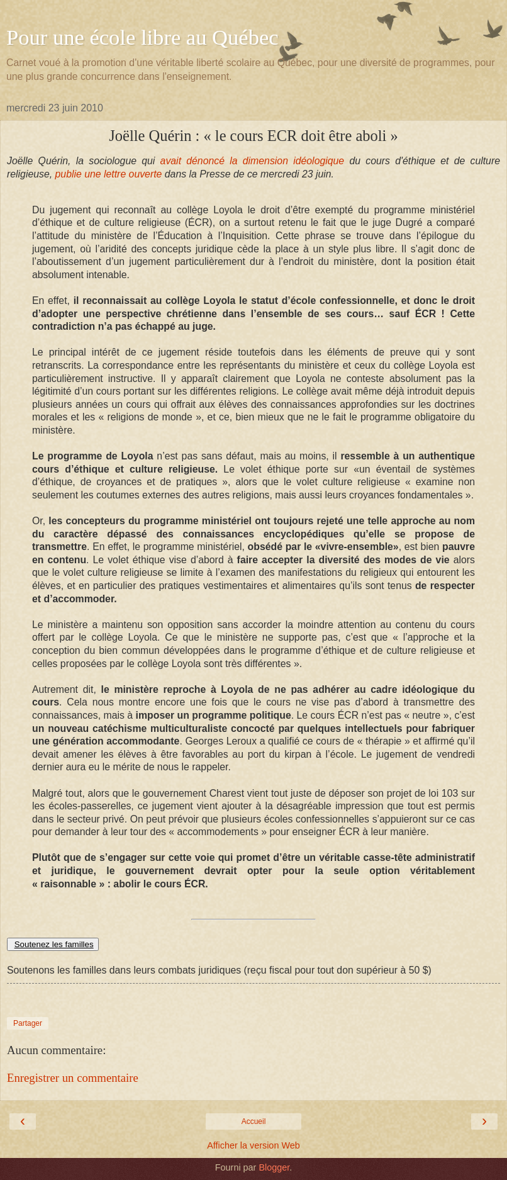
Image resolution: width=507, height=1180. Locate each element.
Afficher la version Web (253, 1145)
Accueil (254, 1121)
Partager (27, 1023)
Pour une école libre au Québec (142, 37)
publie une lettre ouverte (107, 174)
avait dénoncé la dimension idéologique (255, 160)
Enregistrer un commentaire (72, 1077)
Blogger (274, 1167)
